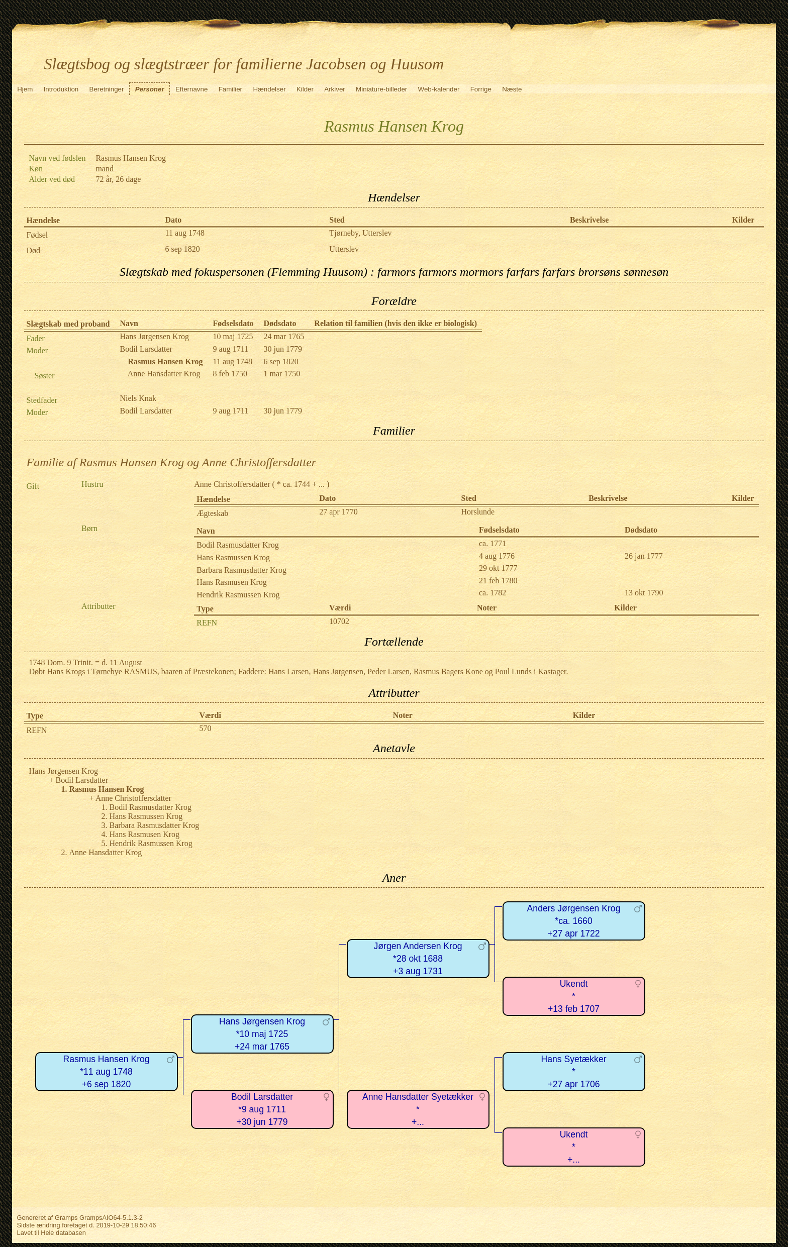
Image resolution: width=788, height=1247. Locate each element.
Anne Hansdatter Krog (164, 373)
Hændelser (269, 89)
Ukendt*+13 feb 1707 (574, 996)
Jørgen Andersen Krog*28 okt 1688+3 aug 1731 (417, 958)
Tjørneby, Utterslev (360, 233)
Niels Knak (138, 398)
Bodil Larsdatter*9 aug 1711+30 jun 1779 (262, 1109)
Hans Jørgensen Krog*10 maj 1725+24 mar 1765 (262, 1033)
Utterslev (344, 249)
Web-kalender (439, 89)
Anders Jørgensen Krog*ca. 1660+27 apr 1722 (574, 920)
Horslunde (478, 511)
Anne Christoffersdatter (232, 484)
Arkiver (334, 89)
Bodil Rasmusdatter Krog (237, 545)
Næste (512, 89)
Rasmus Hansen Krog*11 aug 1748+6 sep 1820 (106, 1071)
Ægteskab (212, 513)
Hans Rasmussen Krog (233, 557)
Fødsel (37, 235)
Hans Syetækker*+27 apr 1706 (573, 1071)
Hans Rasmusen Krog (231, 582)
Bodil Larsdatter (146, 349)
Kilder (305, 89)
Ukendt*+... (574, 1146)
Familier (230, 89)
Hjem (25, 89)
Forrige (480, 89)
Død (34, 250)
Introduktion (61, 89)
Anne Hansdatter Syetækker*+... (417, 1109)
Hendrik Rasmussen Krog (237, 594)
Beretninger (106, 89)
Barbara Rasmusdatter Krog (241, 570)
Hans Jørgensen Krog (154, 336)
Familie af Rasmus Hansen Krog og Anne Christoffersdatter (172, 462)
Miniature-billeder (381, 89)
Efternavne (191, 89)
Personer (149, 89)
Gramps (66, 1217)
